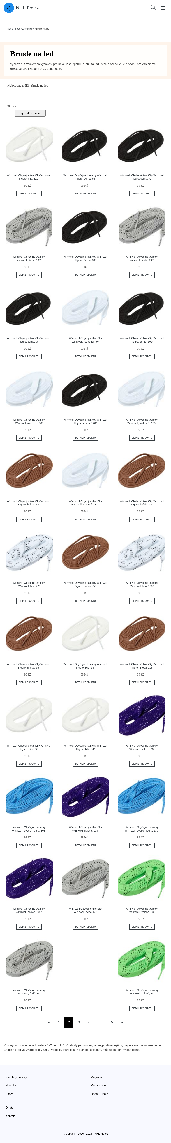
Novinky (11, 1085)
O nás (9, 1107)
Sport (17, 29)
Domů (10, 29)
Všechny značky (16, 1077)
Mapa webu (98, 1085)
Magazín (96, 1077)
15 (111, 1022)
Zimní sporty (28, 29)
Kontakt (10, 1116)
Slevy (9, 1093)
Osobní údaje (99, 1093)
